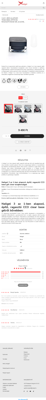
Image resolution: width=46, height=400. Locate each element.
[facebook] (40, 21)
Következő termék (40, 15)
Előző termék (5, 15)
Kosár (25, 358)
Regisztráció (26, 354)
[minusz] (4, 136)
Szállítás (5, 389)
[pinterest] (43, 21)
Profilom (26, 356)
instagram (27, 391)
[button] (23, 141)
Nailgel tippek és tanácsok (9, 368)
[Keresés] (23, 7)
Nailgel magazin (6, 373)
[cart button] (43, 3)
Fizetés (4, 387)
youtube (30, 391)
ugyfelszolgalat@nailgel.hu (30, 388)
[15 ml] (25, 97)
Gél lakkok (13, 11)
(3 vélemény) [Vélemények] (41, 19)
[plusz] (8, 136)
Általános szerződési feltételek (10, 383)
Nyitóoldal (5, 354)
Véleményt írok (23, 285)
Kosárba (27, 136)
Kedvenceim (26, 360)
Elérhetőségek (6, 391)
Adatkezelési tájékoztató (8, 385)
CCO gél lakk (22, 11)
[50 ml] (20, 97)
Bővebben (23, 87)
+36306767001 (27, 386)
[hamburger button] (2, 3)
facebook (24, 391)
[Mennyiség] (6, 136)
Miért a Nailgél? (6, 363)
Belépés (26, 352)
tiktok (33, 391)
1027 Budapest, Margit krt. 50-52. (31, 383)
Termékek (5, 359)
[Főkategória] (4, 11)
